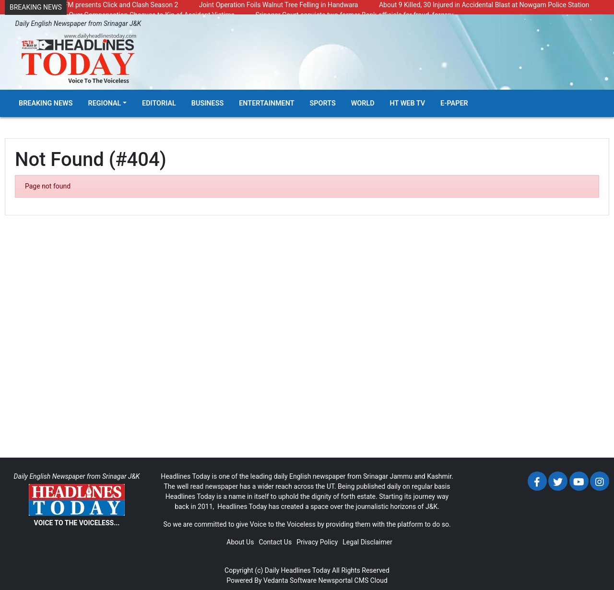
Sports (323, 103)
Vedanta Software (290, 580)
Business (207, 103)
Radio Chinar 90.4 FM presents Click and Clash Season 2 (94, 5)
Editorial (159, 103)
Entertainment (266, 103)
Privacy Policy (317, 542)
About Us (240, 542)
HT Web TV (407, 103)
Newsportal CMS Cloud (352, 580)
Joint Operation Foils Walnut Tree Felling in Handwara (278, 5)
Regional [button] (104, 103)
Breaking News (46, 103)
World (363, 103)
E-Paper (454, 103)
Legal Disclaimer (367, 542)
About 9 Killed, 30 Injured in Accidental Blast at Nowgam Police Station (484, 5)
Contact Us (275, 542)
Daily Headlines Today (298, 570)
